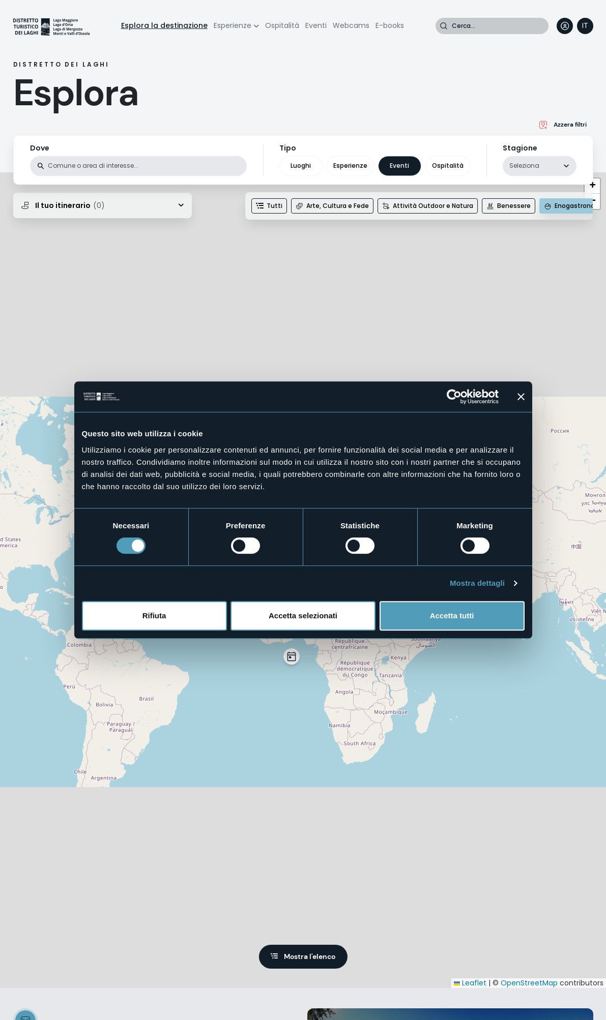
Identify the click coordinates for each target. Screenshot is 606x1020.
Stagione (520, 148)
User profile (565, 26)
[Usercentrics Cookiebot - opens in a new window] (454, 396)
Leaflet (470, 983)
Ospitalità (282, 25)
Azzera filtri (570, 125)
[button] (291, 656)
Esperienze (232, 25)
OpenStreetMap (529, 983)
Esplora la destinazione (164, 25)
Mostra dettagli (477, 583)
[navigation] (585, 26)
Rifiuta (154, 615)
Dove (39, 148)
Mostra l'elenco (309, 956)
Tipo (287, 148)
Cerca (444, 26)
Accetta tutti (452, 615)
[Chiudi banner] (521, 396)
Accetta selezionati (303, 615)
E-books (390, 25)
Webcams (351, 25)
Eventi (316, 25)
